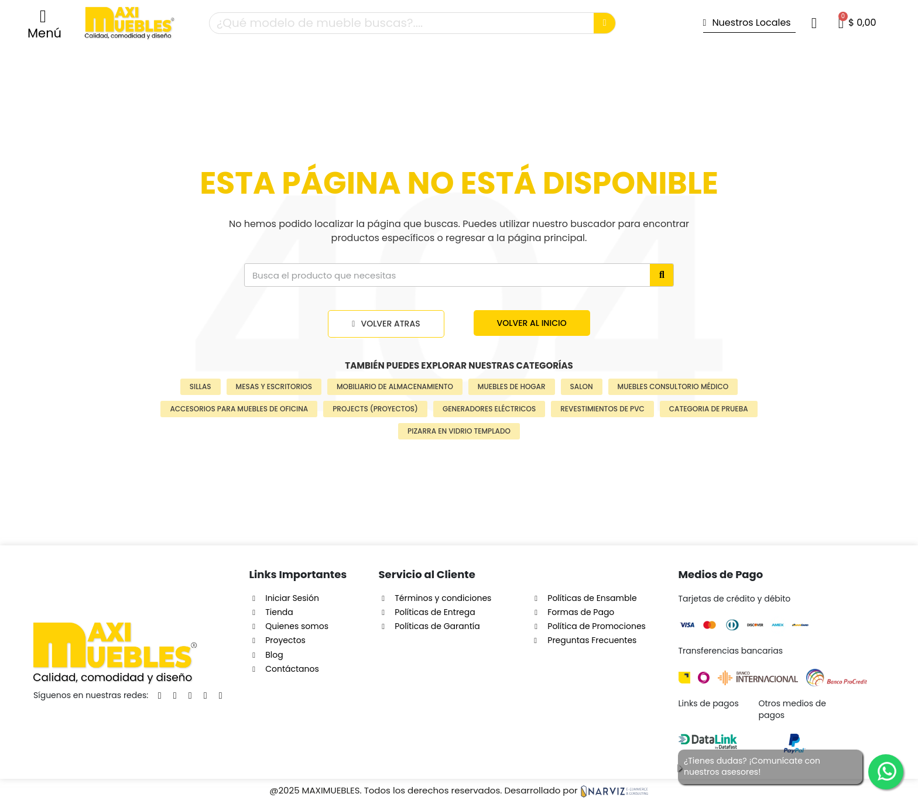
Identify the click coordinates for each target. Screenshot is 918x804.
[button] (44, 23)
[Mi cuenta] (814, 23)
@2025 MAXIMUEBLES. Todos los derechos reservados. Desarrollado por (458, 790)
